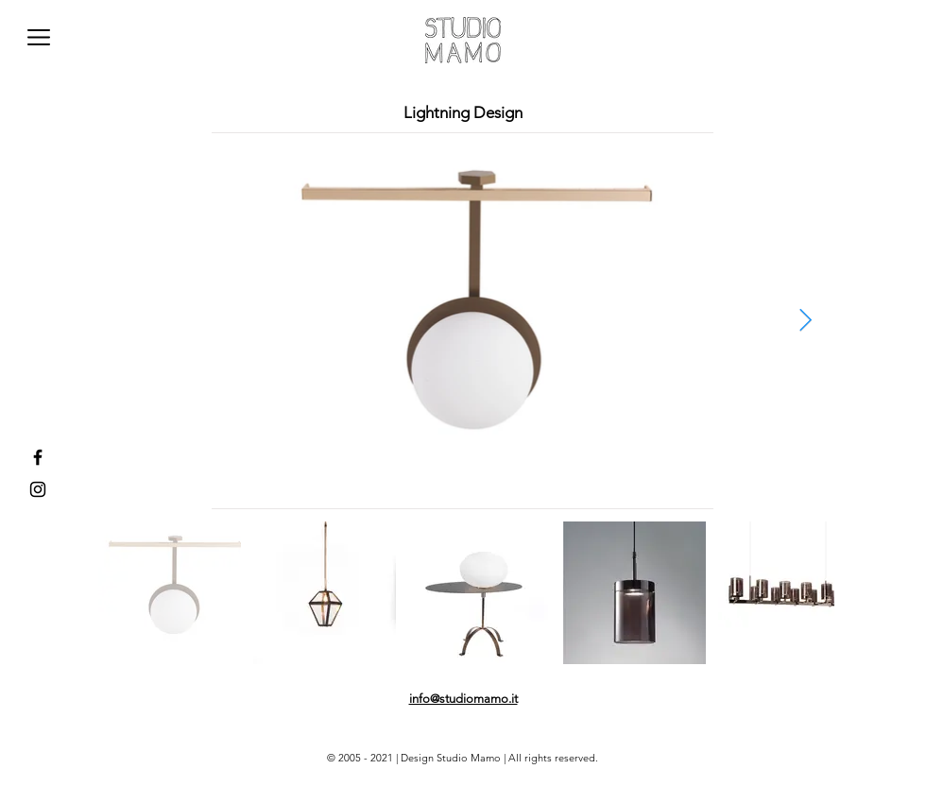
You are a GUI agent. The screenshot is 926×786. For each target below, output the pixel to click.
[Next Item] (805, 321)
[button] (38, 37)
